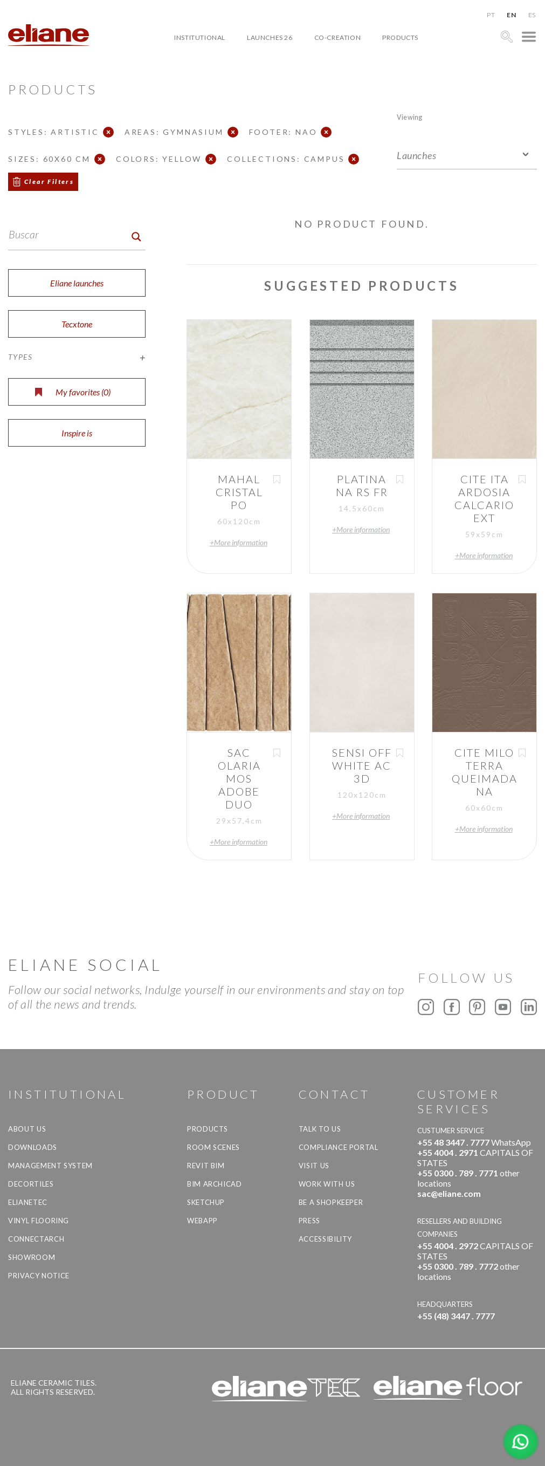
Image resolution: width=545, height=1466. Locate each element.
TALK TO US (320, 1129)
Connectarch (36, 1239)
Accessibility (325, 1239)
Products (400, 37)
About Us (27, 1129)
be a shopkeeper (331, 1202)
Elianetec (27, 1202)
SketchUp (206, 1202)
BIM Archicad (214, 1184)
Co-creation (337, 37)
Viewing (409, 117)
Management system (50, 1165)
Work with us (327, 1184)
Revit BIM (206, 1165)
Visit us (314, 1165)
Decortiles (31, 1184)
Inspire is (76, 433)
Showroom (31, 1257)
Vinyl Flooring (38, 1220)
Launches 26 (270, 37)
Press (309, 1220)
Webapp (202, 1220)
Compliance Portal (338, 1147)
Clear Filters (49, 181)
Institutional (199, 37)
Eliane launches (77, 283)
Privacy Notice (39, 1275)
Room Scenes (213, 1147)
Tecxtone (76, 324)
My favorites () (73, 392)
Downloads (32, 1147)
